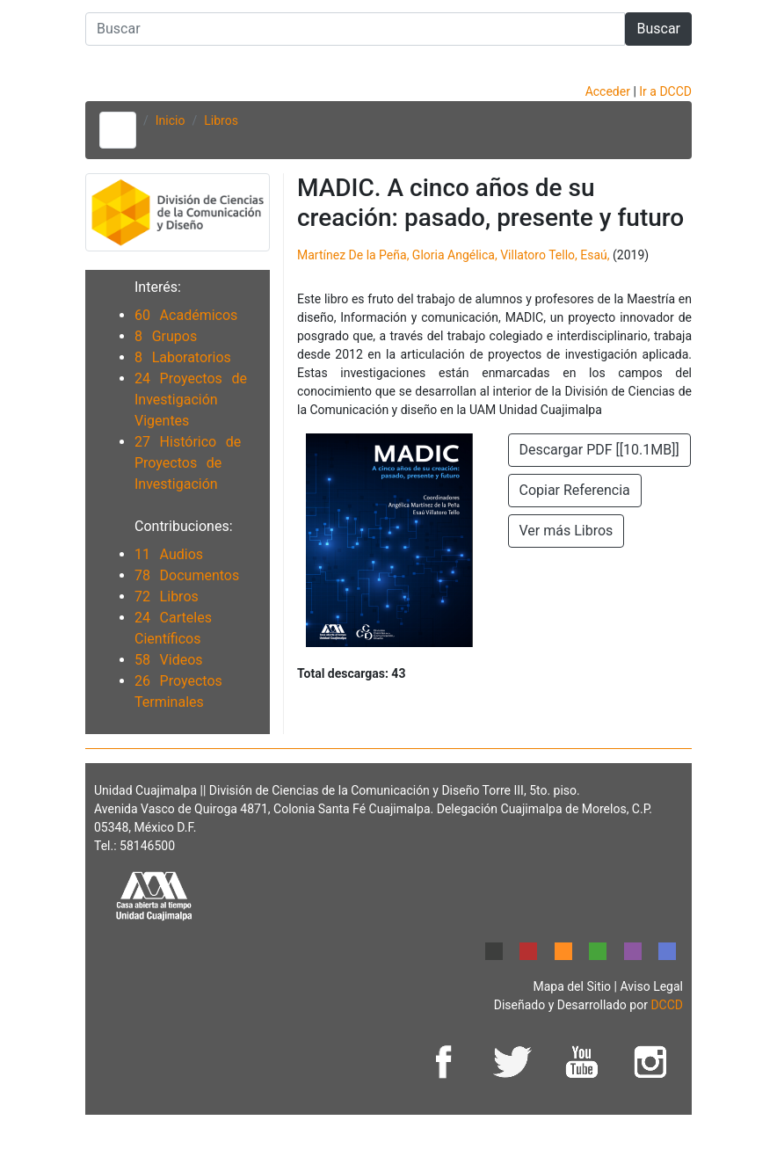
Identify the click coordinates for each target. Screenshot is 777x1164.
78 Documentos (186, 575)
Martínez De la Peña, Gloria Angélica (396, 255)
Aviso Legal (651, 986)
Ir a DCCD (665, 91)
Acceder (609, 91)
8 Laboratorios (182, 357)
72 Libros (166, 596)
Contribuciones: (183, 526)
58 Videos (168, 659)
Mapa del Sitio (573, 986)
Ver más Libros (566, 530)
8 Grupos (165, 336)
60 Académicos (185, 315)
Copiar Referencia (574, 490)
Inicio (170, 120)
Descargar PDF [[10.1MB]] (599, 449)
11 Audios (168, 554)
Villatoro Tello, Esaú (553, 255)
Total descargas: (351, 673)
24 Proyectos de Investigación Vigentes (190, 399)
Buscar (658, 28)
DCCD (666, 1005)
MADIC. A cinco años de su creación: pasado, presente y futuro (490, 202)
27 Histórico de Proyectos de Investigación (187, 462)
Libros (221, 120)
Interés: (157, 287)
